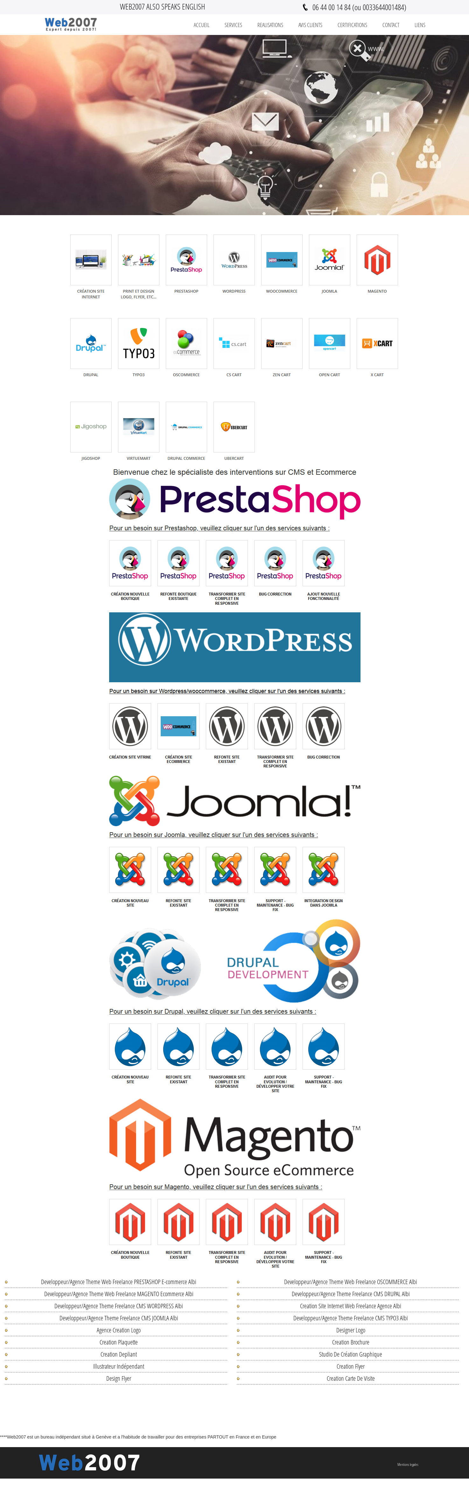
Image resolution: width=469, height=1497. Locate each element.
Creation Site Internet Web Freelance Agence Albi (350, 1306)
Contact (390, 25)
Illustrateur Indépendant (118, 1366)
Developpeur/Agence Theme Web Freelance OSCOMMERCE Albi (350, 1281)
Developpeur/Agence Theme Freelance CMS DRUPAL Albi (351, 1293)
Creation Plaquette (119, 1342)
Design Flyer (118, 1378)
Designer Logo (350, 1330)
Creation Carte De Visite (351, 1378)
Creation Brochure (350, 1342)
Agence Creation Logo (119, 1330)
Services (233, 25)
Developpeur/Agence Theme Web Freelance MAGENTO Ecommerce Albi (118, 1293)
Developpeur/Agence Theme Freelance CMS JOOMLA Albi (119, 1318)
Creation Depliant (119, 1354)
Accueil (201, 25)
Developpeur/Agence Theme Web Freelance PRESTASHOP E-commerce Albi (118, 1281)
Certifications (352, 25)
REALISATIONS (270, 25)
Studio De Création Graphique (350, 1354)
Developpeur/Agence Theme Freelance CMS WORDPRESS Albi (118, 1306)
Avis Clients (310, 25)
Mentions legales (407, 1464)
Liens (420, 25)
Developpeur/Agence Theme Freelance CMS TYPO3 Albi (350, 1318)
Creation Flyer (351, 1366)
